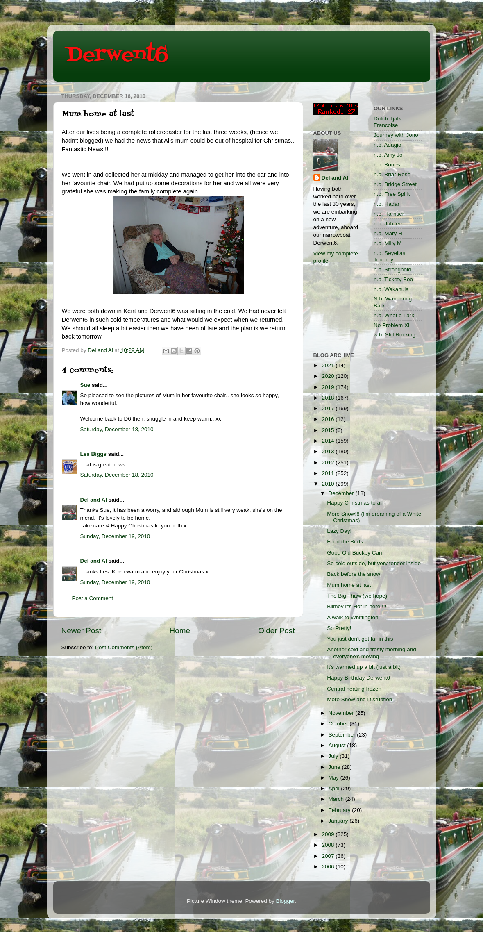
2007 (329, 856)
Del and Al (93, 500)
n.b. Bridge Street (395, 184)
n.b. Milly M (387, 243)
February (340, 810)
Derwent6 (117, 55)
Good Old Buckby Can (354, 553)
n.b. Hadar (386, 204)
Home (180, 630)
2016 (329, 419)
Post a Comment (92, 598)
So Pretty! (339, 628)
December (342, 493)
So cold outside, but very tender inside (374, 563)
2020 (329, 376)
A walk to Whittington (352, 617)
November (342, 713)
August (338, 745)
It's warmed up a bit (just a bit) (364, 667)
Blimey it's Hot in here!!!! (356, 606)
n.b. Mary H (388, 233)
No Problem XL (392, 325)
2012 (329, 462)
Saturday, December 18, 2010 (117, 429)
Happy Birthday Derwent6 (358, 678)
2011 (329, 473)
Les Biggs (93, 454)
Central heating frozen (354, 689)
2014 (329, 441)
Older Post (276, 630)
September (343, 735)
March (337, 799)
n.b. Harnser (389, 214)
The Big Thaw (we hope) (357, 596)
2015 (329, 430)
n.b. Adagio (387, 145)
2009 (329, 834)
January (339, 821)
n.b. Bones (387, 164)
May (334, 778)
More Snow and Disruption (359, 699)
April (335, 788)
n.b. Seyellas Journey (389, 256)
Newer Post (81, 630)
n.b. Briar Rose (392, 174)
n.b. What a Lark (394, 315)
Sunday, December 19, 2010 (115, 536)
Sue (85, 385)
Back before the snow (353, 574)
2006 (329, 867)
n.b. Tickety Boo (393, 279)
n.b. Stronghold (392, 269)
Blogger (285, 901)
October (339, 724)
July (334, 756)
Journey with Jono (396, 135)
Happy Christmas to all (355, 503)
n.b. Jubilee (388, 223)
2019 (329, 387)
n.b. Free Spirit (392, 194)
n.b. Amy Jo (388, 155)
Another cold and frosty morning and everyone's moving (371, 652)
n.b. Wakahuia (391, 289)
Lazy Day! (339, 531)
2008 (329, 845)
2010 (329, 484)
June (335, 767)
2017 (329, 408)
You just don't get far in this (360, 639)
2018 (329, 398)
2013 (329, 451)
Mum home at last (349, 585)
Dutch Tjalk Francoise (387, 122)
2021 (329, 365)
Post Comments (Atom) (123, 647)
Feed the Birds (345, 542)
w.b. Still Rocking (394, 335)
